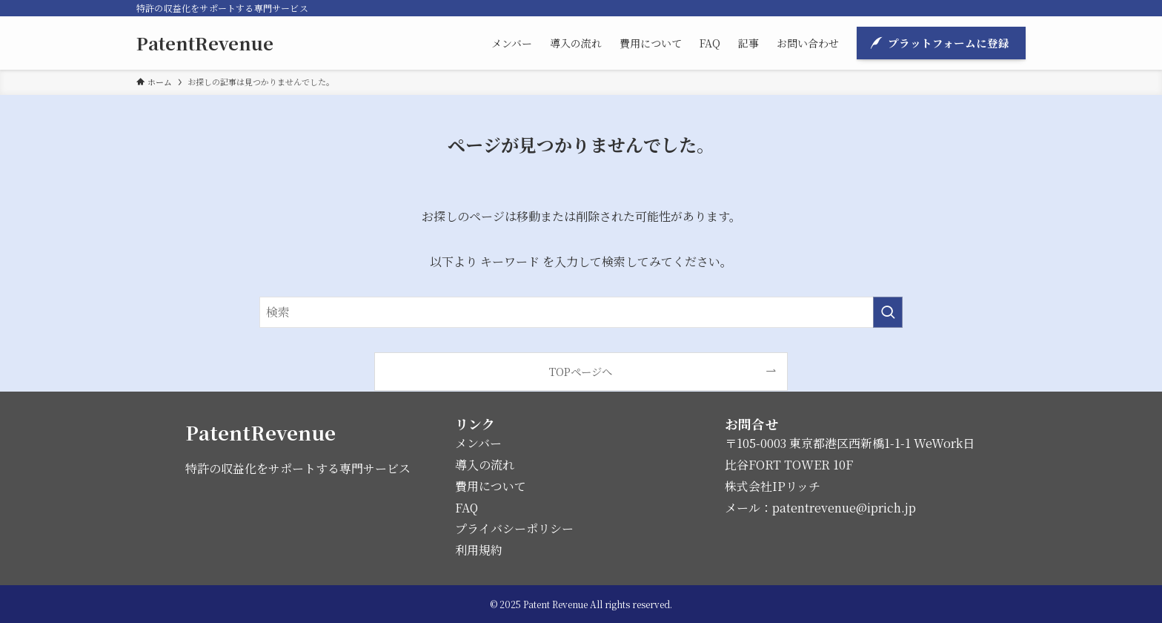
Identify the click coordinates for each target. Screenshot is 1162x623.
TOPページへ (580, 371)
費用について (490, 486)
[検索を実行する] (888, 312)
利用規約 (478, 549)
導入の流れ (484, 464)
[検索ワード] (581, 312)
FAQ (466, 507)
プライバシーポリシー (514, 528)
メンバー (478, 443)
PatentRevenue (204, 43)
